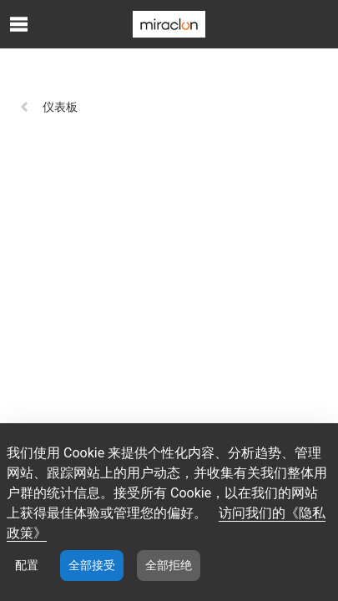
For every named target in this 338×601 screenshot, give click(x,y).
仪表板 (48, 107)
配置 (26, 565)
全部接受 (91, 565)
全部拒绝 (168, 565)
